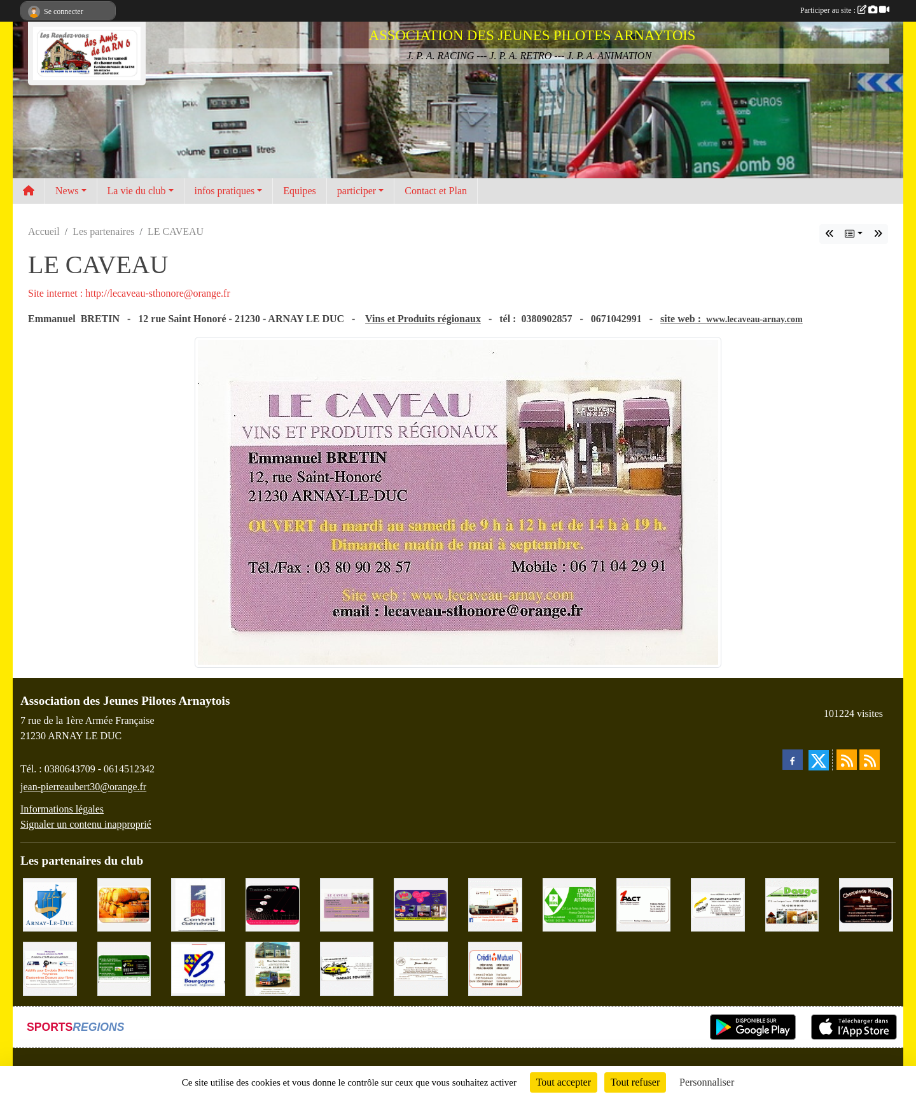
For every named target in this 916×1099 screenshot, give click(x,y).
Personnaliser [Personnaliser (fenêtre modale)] (706, 1082)
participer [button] (356, 190)
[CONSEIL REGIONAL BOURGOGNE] (198, 967)
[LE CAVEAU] (347, 903)
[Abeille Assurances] (718, 903)
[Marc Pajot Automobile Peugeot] (273, 967)
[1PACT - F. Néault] (643, 903)
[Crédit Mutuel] (495, 967)
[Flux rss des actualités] (846, 759)
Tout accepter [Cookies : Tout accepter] (563, 1082)
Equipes (299, 190)
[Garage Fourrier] (347, 967)
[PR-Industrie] (50, 967)
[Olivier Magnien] (124, 903)
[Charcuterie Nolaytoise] (866, 903)
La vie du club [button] (137, 190)
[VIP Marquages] (421, 903)
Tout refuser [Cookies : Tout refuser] (635, 1082)
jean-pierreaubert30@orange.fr (83, 786)
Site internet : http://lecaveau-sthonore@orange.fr (129, 293)
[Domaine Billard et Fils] (421, 967)
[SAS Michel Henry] (124, 967)
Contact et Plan (436, 190)
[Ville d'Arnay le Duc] (50, 903)
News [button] (66, 190)
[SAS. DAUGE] (792, 903)
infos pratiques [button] (225, 190)
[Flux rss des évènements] (869, 759)
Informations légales (62, 809)
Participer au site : (844, 10)
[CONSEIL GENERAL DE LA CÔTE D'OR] (198, 903)
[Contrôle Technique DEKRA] (570, 903)
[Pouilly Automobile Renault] (495, 903)
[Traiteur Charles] (273, 903)
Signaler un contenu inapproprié (85, 824)
